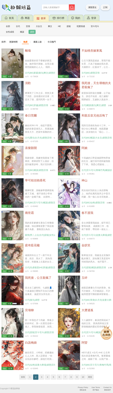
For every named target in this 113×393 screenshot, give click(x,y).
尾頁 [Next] (90, 377)
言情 (28, 26)
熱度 (25, 42)
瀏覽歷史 (92, 7)
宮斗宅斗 (95, 26)
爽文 (50, 26)
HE (59, 26)
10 (83, 377)
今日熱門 (52, 42)
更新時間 (13, 42)
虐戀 (32, 32)
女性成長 (10, 32)
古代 (18, 26)
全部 (8, 26)
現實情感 (81, 26)
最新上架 (37, 42)
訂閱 (105, 7)
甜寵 (69, 26)
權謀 (22, 32)
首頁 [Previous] (23, 377)
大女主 (39, 26)
